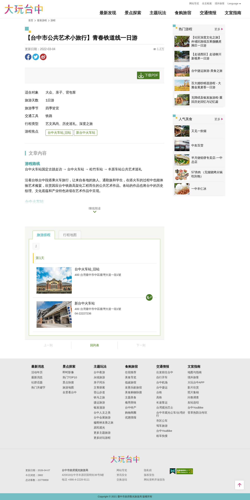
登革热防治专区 (197, 412)
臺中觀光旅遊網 (23, 9)
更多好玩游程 (102, 437)
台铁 (159, 392)
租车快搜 (162, 435)
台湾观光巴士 (164, 407)
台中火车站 (75, 169)
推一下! (35, 57)
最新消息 (37, 377)
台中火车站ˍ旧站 (59, 132)
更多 (217, 29)
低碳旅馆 (130, 382)
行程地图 (70, 235)
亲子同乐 (99, 382)
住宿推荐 (130, 372)
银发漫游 (99, 407)
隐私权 (148, 470)
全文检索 (207, 3)
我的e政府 (172, 471)
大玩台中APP (196, 382)
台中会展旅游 (102, 417)
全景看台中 (70, 392)
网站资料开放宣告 (154, 479)
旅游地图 (68, 387)
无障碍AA (184, 471)
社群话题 (37, 382)
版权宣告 (149, 474)
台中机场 (162, 382)
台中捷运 (162, 387)
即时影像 (68, 372)
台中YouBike (164, 430)
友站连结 (193, 402)
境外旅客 (220, 3)
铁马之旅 (99, 397)
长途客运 (162, 402)
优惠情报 (130, 417)
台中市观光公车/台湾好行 (170, 414)
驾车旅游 (162, 425)
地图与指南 (195, 372)
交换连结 (122, 479)
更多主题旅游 (102, 432)
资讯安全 (122, 474)
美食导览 (130, 377)
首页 (30, 20)
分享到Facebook (28, 57)
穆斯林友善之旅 (103, 422)
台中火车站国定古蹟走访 (43, 169)
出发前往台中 (164, 372)
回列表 (94, 345)
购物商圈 (130, 412)
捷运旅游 (99, 402)
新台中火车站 (85, 132)
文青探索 (99, 387)
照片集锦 (193, 392)
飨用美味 (130, 402)
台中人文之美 (102, 412)
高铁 (159, 397)
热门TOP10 (70, 377)
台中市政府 (125, 459)
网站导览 (194, 3)
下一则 (140, 345)
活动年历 (37, 372)
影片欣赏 (193, 387)
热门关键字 (38, 387)
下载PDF (151, 75)
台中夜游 (99, 372)
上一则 (48, 345)
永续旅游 (99, 377)
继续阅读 (95, 208)
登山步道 (99, 392)
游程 (53, 20)
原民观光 (99, 427)
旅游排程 (43, 235)
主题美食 (130, 397)
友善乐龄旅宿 (133, 387)
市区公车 (162, 420)
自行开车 (162, 377)
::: (185, 3)
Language (233, 3)
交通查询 (149, 297)
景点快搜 (68, 382)
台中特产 (130, 407)
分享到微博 (43, 57)
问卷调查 (193, 397)
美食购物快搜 (133, 392)
